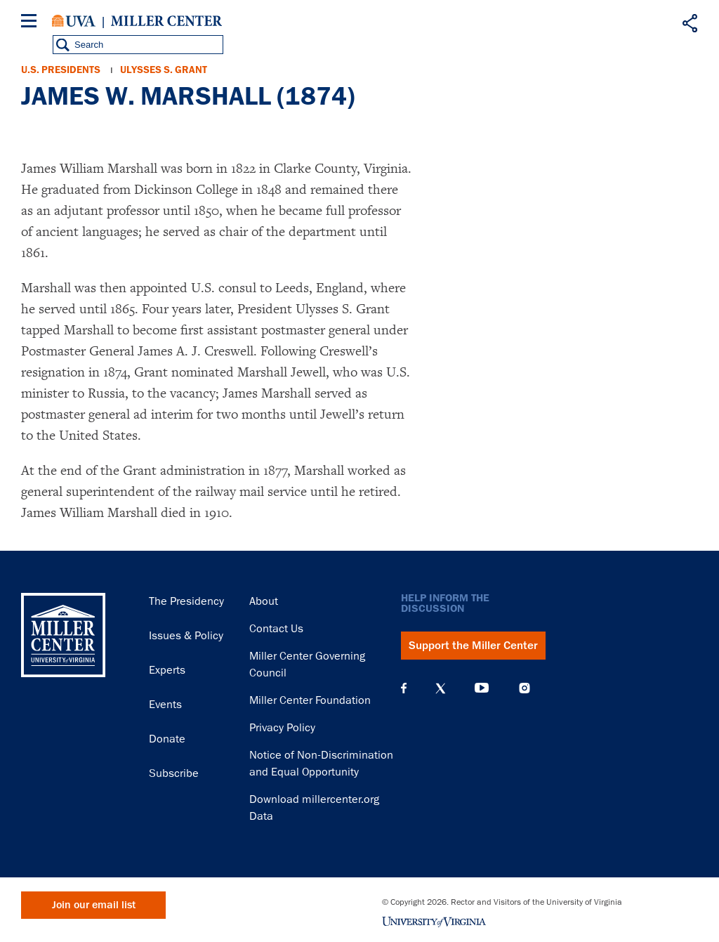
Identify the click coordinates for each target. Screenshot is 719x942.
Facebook (404, 688)
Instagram (524, 688)
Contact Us (276, 629)
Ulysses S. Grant (163, 70)
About (263, 601)
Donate (167, 739)
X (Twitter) (440, 688)
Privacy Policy (282, 728)
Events (165, 705)
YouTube (482, 688)
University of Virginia (73, 21)
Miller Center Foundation (310, 700)
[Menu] (31, 23)
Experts (167, 670)
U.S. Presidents (60, 70)
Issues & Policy (186, 636)
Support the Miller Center (473, 646)
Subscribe (174, 773)
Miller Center (166, 21)
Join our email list (94, 905)
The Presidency (186, 601)
